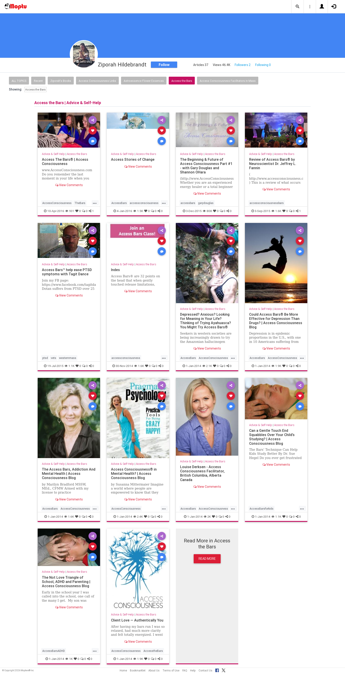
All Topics (19, 80)
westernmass (67, 358)
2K (207, 517)
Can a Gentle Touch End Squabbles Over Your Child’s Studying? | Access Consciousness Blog (272, 436)
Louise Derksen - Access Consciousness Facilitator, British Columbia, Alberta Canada (202, 473)
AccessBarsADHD (53, 650)
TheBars (79, 203)
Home (123, 670)
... (95, 202)
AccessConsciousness (57, 203)
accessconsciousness (144, 203)
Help (193, 670)
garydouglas (206, 203)
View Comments (69, 185)
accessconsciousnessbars (267, 203)
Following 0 (263, 65)
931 (69, 211)
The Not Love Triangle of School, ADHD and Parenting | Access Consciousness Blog (66, 581)
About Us (154, 670)
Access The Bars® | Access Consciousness (65, 161)
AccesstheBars (153, 650)
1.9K (276, 366)
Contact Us (205, 670)
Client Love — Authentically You (137, 620)
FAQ (184, 670)
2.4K (138, 517)
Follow (164, 64)
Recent (38, 80)
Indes (115, 270)
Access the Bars (181, 80)
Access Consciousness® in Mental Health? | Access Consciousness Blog (134, 473)
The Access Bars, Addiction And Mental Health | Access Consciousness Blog (68, 473)
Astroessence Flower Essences (144, 80)
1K (69, 659)
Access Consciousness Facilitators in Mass (228, 80)
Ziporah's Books (60, 80)
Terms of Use (170, 670)
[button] (297, 7)
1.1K (69, 366)
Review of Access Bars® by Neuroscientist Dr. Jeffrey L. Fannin (272, 163)
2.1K (207, 366)
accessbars (188, 203)
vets (53, 358)
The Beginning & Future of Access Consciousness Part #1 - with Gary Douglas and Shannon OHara (206, 165)
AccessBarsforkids (261, 508)
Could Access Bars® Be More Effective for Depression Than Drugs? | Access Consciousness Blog (275, 320)
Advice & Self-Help (53, 154)
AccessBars (119, 203)
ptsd (45, 358)
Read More (207, 559)
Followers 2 (243, 65)
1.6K (276, 211)
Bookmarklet (138, 670)
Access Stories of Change (133, 159)
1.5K (138, 211)
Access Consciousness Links (97, 80)
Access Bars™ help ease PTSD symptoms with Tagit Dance (67, 272)
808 (207, 211)
